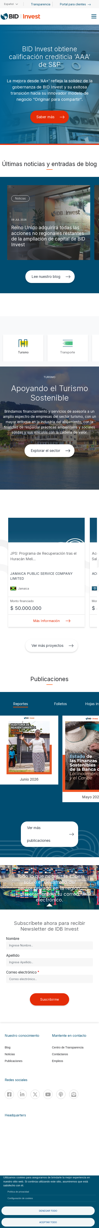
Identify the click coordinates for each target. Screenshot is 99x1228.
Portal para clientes (75, 4)
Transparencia (40, 4)
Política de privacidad (18, 1191)
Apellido (12, 955)
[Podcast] (60, 1094)
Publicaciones (13, 1061)
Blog (7, 1047)
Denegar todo (48, 1211)
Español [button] (9, 4)
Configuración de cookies (20, 1198)
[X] (35, 1094)
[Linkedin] (22, 1094)
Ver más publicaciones (50, 834)
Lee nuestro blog (51, 276)
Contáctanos (60, 1054)
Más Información (50, 621)
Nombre (12, 938)
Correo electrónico (21, 972)
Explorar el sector (50, 450)
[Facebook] (9, 1094)
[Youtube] (48, 1094)
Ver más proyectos (52, 645)
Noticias (10, 1054)
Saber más (50, 117)
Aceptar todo (48, 1222)
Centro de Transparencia (67, 1047)
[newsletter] (73, 1094)
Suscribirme (49, 999)
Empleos (57, 1061)
